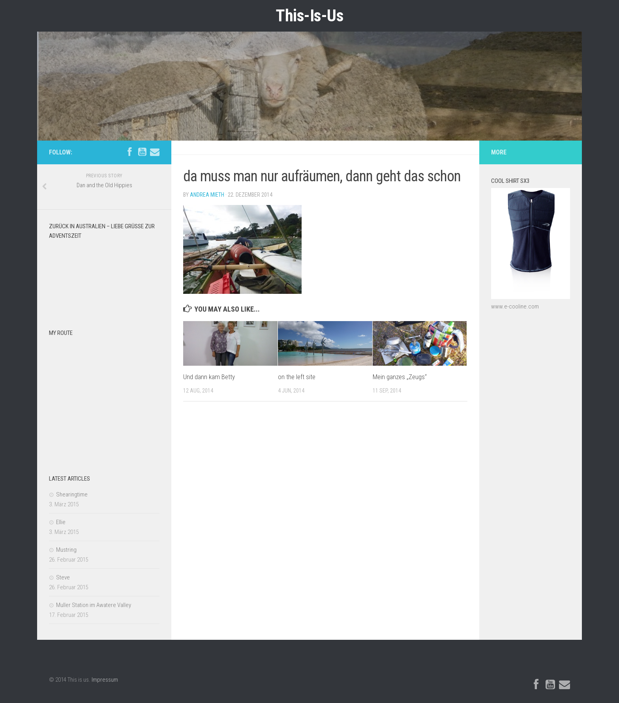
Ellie (61, 522)
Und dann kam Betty (209, 377)
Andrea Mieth (207, 195)
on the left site (296, 377)
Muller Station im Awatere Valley (93, 605)
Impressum (105, 679)
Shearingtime (72, 494)
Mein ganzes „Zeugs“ (400, 377)
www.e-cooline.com (515, 306)
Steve (63, 577)
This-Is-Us (309, 15)
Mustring (66, 549)
